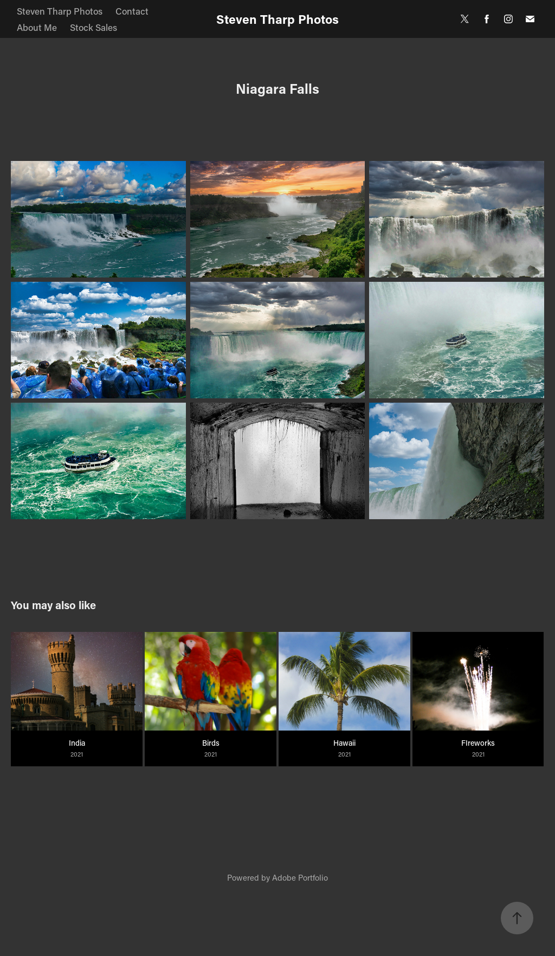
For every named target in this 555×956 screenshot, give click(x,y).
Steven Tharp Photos (59, 11)
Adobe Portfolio (300, 877)
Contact (132, 11)
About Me (37, 27)
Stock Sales (93, 27)
